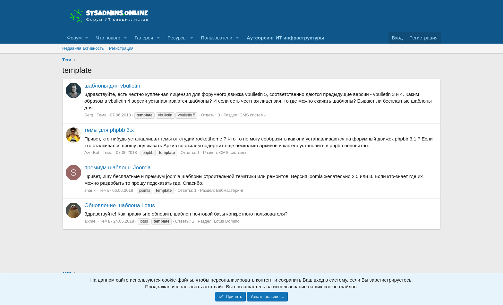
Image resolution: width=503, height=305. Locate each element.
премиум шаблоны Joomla (117, 168)
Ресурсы (176, 37)
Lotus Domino (227, 221)
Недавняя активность (83, 48)
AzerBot (91, 152)
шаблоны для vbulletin (112, 86)
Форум (74, 37)
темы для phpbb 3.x (109, 130)
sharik (90, 190)
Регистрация (121, 48)
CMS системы (253, 115)
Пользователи (216, 37)
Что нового (108, 37)
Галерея (144, 37)
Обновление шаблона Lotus (119, 205)
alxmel (90, 221)
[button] (86, 38)
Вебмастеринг (229, 190)
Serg (88, 115)
